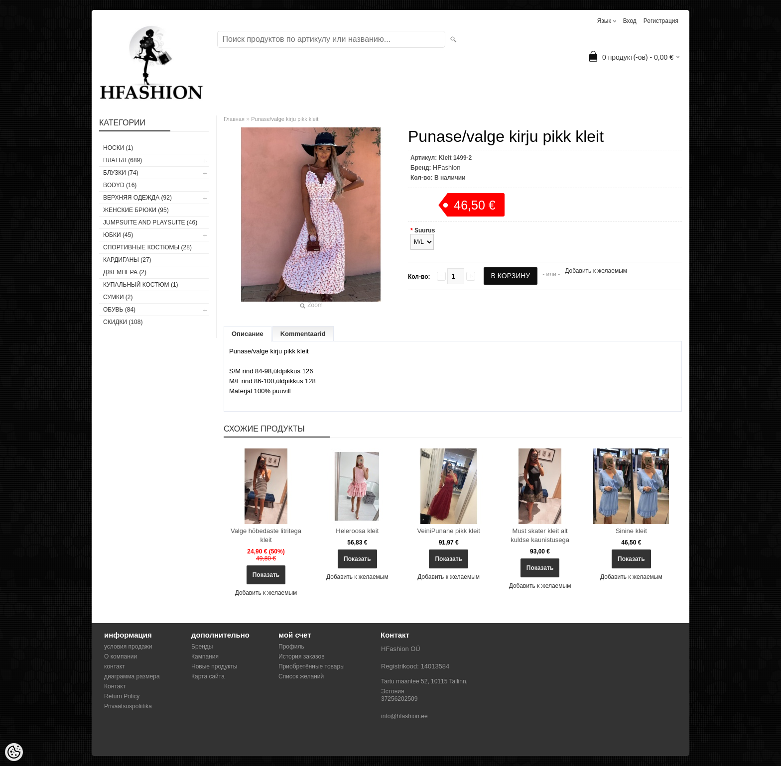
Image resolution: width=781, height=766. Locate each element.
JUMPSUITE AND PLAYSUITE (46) (150, 222)
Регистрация (661, 20)
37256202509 (399, 698)
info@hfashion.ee (404, 716)
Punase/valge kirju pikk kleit (284, 119)
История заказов (301, 656)
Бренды (202, 646)
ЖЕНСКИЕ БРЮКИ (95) (136, 210)
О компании (120, 656)
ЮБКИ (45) (118, 234)
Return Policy (121, 696)
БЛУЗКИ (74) (120, 172)
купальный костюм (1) (140, 284)
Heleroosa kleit (357, 531)
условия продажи (128, 646)
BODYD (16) (119, 185)
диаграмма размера (132, 676)
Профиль (291, 646)
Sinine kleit (631, 531)
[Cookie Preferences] (14, 752)
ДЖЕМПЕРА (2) (124, 272)
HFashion (447, 167)
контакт (114, 666)
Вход (630, 20)
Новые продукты (214, 666)
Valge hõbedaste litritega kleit (266, 535)
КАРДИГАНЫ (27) (127, 259)
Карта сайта (208, 676)
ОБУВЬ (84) (119, 309)
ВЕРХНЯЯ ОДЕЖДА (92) (137, 197)
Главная (234, 119)
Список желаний (301, 676)
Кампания (205, 656)
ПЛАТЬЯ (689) (122, 160)
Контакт (115, 686)
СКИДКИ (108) (122, 322)
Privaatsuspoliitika (128, 706)
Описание (247, 333)
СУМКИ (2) (118, 297)
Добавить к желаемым (596, 270)
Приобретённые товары (311, 666)
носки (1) (118, 147)
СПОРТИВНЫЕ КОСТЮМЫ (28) (147, 247)
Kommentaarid (303, 333)
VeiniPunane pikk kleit (448, 531)
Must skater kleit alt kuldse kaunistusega (540, 535)
